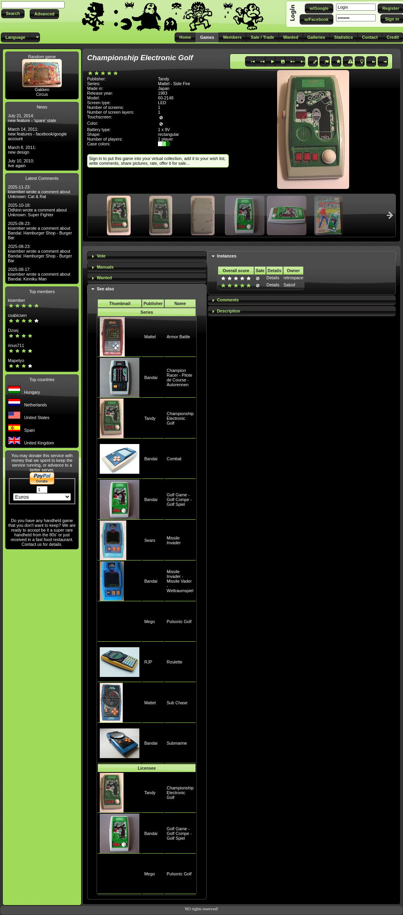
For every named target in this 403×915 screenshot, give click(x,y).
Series (147, 312)
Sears (149, 540)
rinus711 (16, 345)
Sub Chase (177, 702)
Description (228, 311)
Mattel (150, 336)
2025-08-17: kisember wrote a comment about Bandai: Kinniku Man (39, 274)
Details (272, 277)
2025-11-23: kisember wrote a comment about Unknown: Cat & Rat (39, 192)
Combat (174, 458)
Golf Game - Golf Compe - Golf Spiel (179, 499)
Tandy (149, 418)
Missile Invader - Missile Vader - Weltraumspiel (180, 581)
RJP (148, 662)
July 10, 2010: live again (21, 163)
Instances (226, 256)
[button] (13, 13)
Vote (101, 256)
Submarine (177, 743)
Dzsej (13, 330)
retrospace (293, 277)
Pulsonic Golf (179, 621)
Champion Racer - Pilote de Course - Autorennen (179, 377)
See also (105, 288)
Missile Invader (174, 540)
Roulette (174, 662)
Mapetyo (16, 360)
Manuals (105, 267)
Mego (149, 621)
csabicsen (17, 315)
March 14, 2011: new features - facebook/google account (37, 134)
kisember (16, 300)
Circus (42, 94)
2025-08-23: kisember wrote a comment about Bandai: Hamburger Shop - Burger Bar (40, 230)
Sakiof (289, 284)
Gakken (42, 89)
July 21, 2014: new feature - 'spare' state (32, 118)
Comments (228, 299)
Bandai (150, 377)
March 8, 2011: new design (22, 149)
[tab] (147, 256)
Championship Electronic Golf (180, 418)
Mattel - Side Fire (174, 83)
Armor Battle (178, 336)
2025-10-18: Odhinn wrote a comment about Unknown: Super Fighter (37, 210)
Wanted (104, 277)
